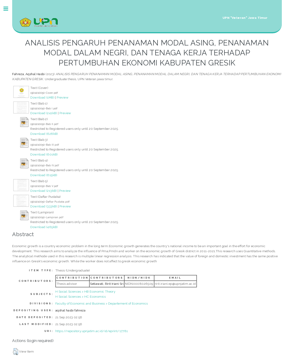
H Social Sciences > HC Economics (80, 296)
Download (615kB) (43, 175)
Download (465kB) (44, 227)
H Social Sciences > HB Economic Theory (85, 291)
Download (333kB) (43, 206)
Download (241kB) (43, 113)
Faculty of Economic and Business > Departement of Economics (101, 303)
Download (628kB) (44, 134)
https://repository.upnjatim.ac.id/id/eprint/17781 (91, 331)
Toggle (8, 8)
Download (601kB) (44, 154)
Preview (62, 97)
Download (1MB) (42, 97)
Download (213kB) (43, 190)
